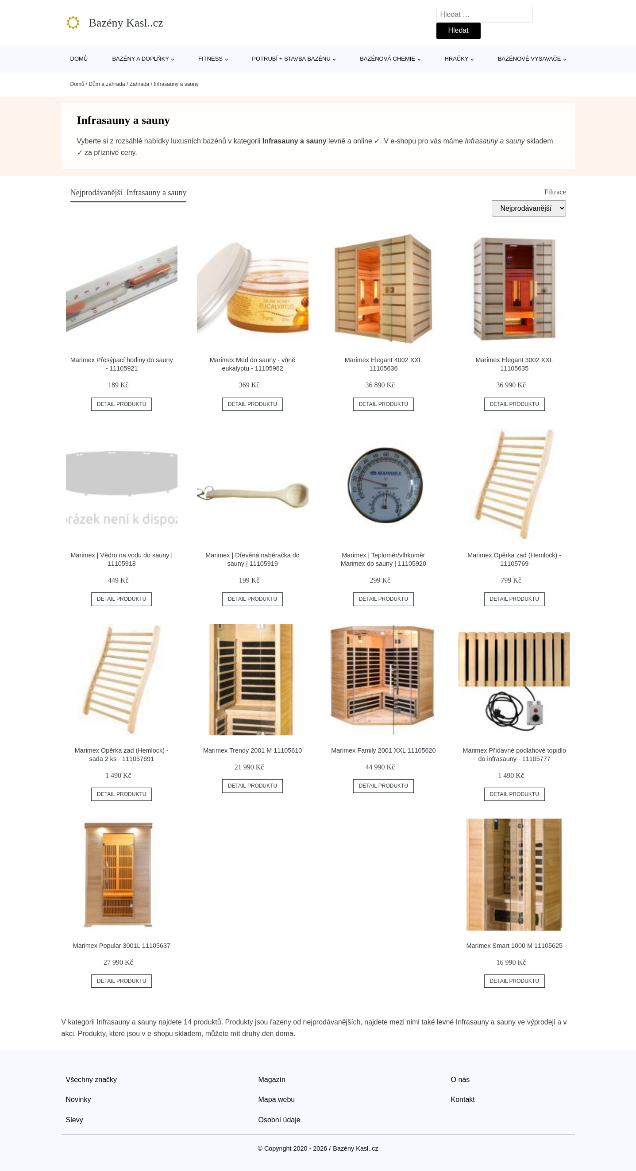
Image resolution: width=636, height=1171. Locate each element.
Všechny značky (91, 1079)
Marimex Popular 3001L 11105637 (121, 945)
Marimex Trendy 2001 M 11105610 (252, 750)
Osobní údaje (279, 1120)
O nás (460, 1079)
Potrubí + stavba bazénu (291, 58)
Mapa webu (276, 1099)
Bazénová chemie (387, 58)
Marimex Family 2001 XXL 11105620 (383, 750)
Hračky (456, 58)
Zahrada (140, 84)
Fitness (210, 58)
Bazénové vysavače (529, 58)
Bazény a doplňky (140, 58)
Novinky (78, 1099)
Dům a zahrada (107, 84)
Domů (79, 58)
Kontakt (463, 1099)
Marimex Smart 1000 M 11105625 (514, 945)
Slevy (74, 1120)
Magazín (271, 1079)
